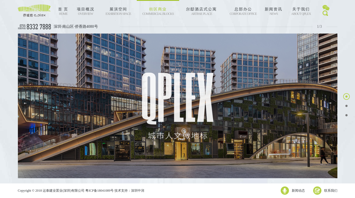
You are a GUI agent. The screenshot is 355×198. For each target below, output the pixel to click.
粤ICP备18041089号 (99, 191)
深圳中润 (137, 191)
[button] (330, 103)
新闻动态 (298, 191)
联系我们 (330, 191)
